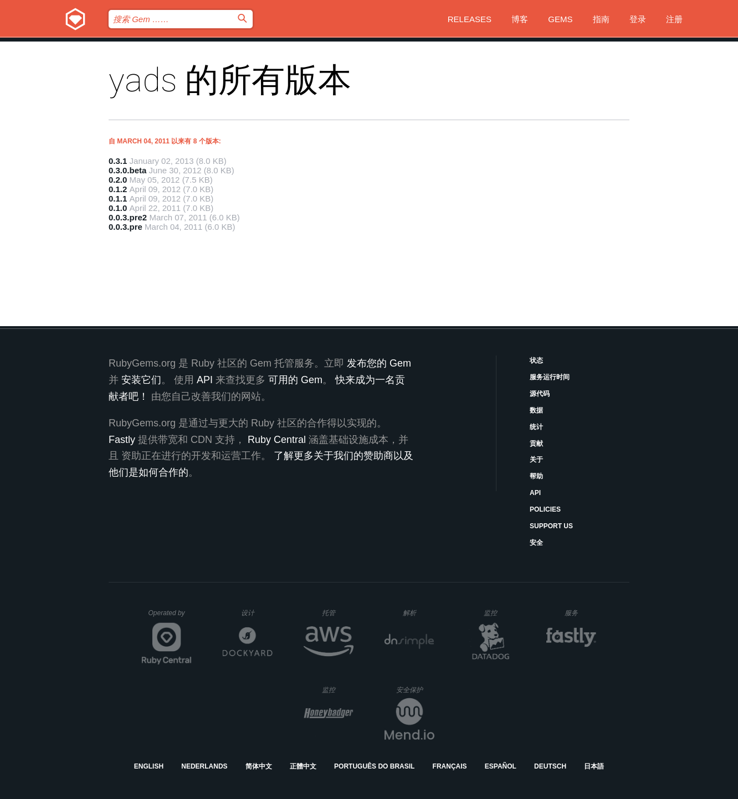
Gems (560, 19)
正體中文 (303, 766)
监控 (499, 613)
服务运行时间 (550, 377)
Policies (545, 509)
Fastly (122, 439)
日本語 (594, 766)
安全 (536, 543)
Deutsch (550, 766)
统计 (536, 427)
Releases (469, 19)
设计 (257, 613)
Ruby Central (277, 439)
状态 (536, 360)
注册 (674, 19)
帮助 (536, 476)
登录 (637, 19)
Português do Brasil (374, 766)
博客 (519, 19)
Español (500, 766)
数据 (536, 410)
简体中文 (258, 766)
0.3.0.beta (127, 170)
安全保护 (415, 689)
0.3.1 (118, 161)
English (148, 766)
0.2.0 (118, 179)
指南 (601, 19)
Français (450, 766)
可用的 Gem (295, 379)
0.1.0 (118, 208)
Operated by (170, 617)
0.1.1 (118, 198)
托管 (336, 613)
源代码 (540, 394)
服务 (580, 613)
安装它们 (141, 379)
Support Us (551, 526)
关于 (536, 459)
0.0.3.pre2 (128, 217)
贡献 (536, 443)
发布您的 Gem (379, 363)
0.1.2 (118, 189)
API (535, 493)
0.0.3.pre (125, 226)
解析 (418, 613)
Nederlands (204, 766)
